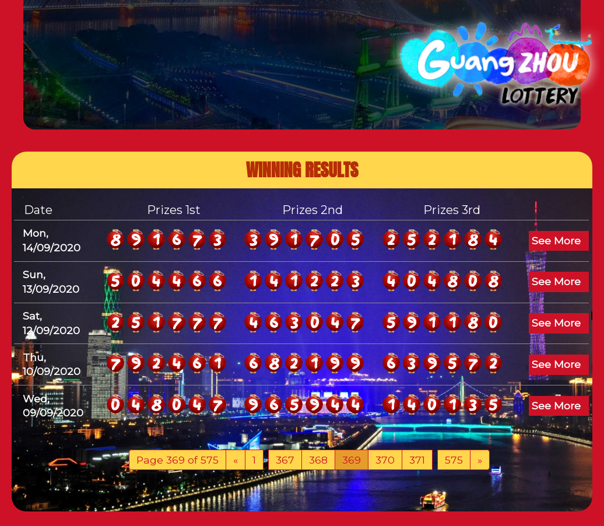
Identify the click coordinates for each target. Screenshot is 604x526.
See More (556, 240)
